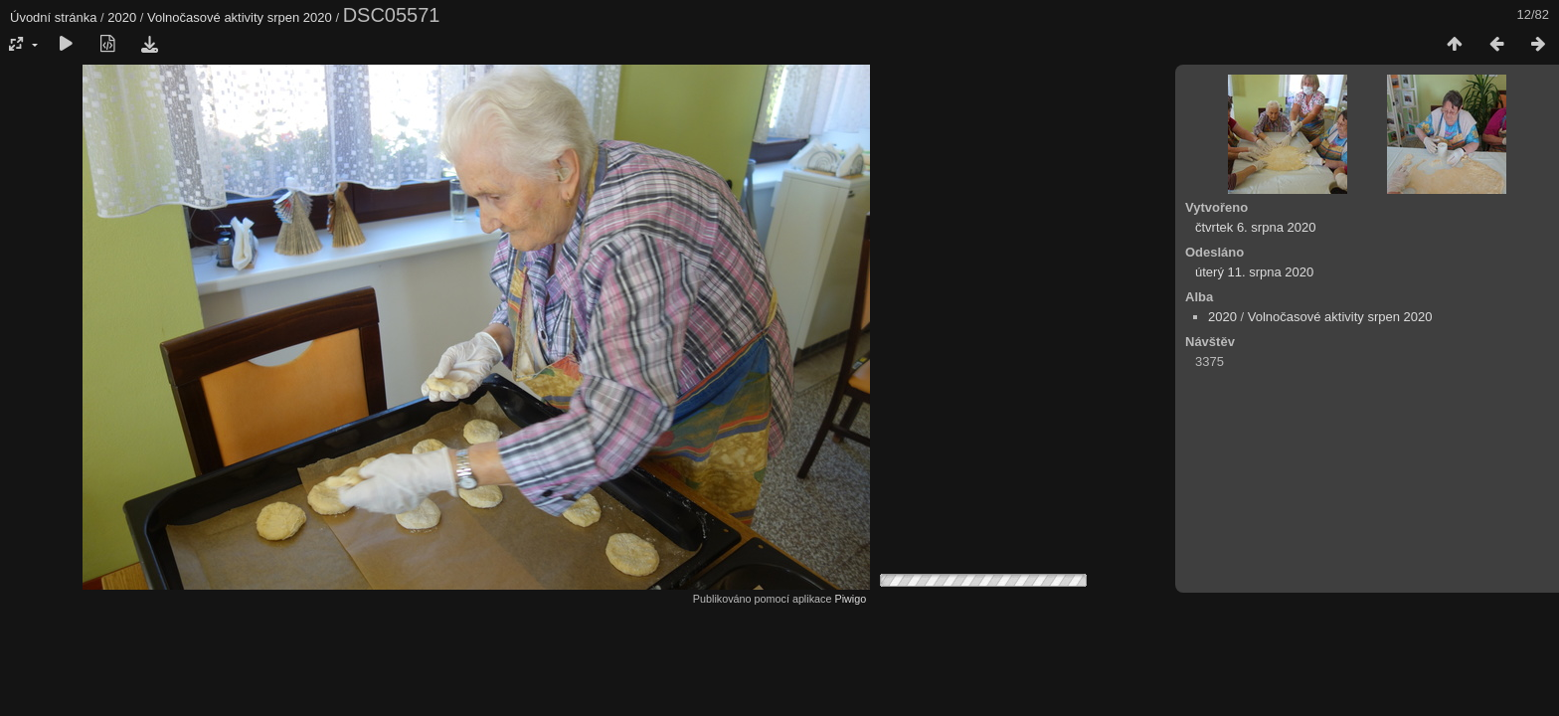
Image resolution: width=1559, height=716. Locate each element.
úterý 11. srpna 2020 (1254, 272)
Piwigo (850, 599)
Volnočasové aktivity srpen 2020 (239, 17)
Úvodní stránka (53, 17)
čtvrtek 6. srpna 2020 (1255, 227)
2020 (121, 17)
